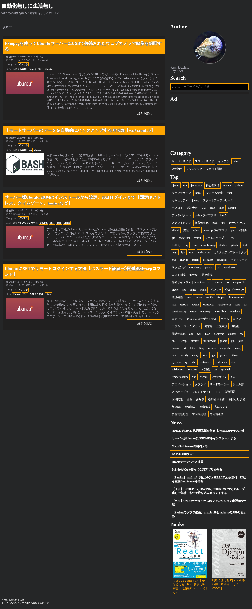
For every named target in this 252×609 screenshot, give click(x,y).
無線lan (176, 406)
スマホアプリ (180, 391)
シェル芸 (238, 384)
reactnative (205, 362)
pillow (234, 355)
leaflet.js (176, 244)
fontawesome (236, 297)
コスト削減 (178, 274)
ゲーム (225, 318)
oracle (175, 289)
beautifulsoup (207, 244)
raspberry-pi (224, 304)
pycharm (176, 362)
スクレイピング (181, 222)
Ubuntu (48, 69)
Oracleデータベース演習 (187, 461)
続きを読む (144, 113)
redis (237, 304)
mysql (237, 347)
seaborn (192, 369)
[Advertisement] (209, 126)
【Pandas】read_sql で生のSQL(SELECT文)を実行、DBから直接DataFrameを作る (209, 479)
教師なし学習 (237, 399)
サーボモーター (219, 384)
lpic (183, 252)
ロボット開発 (214, 168)
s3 (245, 304)
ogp (213, 355)
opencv (223, 355)
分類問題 (230, 391)
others (236, 161)
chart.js (184, 259)
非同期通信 (216, 414)
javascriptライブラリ (215, 230)
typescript (205, 311)
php (233, 230)
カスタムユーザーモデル (202, 318)
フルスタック (194, 168)
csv (241, 333)
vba (194, 376)
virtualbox (220, 311)
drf (223, 222)
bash (59, 223)
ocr (205, 355)
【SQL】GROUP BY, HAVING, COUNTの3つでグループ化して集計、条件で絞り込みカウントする (208, 491)
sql (186, 244)
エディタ (177, 318)
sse (215, 369)
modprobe (224, 347)
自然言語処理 (180, 414)
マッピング (178, 267)
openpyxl (208, 304)
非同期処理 (199, 414)
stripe (193, 311)
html (244, 244)
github (234, 244)
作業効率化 (201, 222)
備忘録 (208, 326)
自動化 (235, 326)
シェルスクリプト (216, 237)
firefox (195, 340)
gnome (223, 340)
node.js (195, 304)
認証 (186, 230)
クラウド (200, 384)
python (238, 185)
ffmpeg (32, 69)
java (241, 340)
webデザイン (219, 376)
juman (175, 347)
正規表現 (221, 326)
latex (192, 347)
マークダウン (192, 326)
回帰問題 (177, 399)
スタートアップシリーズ (25, 223)
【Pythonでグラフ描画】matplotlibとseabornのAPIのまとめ (209, 514)
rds (193, 362)
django (37, 150)
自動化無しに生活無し (27, 6)
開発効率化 (178, 333)
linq (201, 347)
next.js (184, 304)
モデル (193, 274)
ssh (30, 150)
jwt (184, 347)
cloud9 (232, 333)
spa (184, 289)
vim (194, 244)
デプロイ (177, 207)
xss (233, 376)
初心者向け (212, 185)
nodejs (195, 355)
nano (174, 355)
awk (199, 333)
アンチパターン (181, 215)
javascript (196, 185)
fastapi (195, 259)
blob (207, 333)
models (211, 347)
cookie (209, 297)
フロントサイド (204, 161)
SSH (40, 69)
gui (233, 340)
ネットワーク (238, 259)
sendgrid (221, 259)
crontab (218, 282)
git (173, 237)
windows (235, 311)
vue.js (203, 289)
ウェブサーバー (234, 289)
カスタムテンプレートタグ (230, 252)
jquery (195, 200)
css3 (212, 207)
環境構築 (177, 297)
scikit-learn (178, 369)
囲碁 (189, 399)
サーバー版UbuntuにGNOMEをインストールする (204, 438)
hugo (174, 252)
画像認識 (204, 406)
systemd (225, 369)
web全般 (177, 168)
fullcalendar (209, 340)
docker (223, 244)
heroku (232, 207)
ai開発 (243, 230)
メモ (218, 391)
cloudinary (195, 267)
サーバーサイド (181, 161)
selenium (208, 259)
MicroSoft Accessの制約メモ (189, 446)
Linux (67, 223)
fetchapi (182, 340)
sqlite (193, 289)
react (229, 192)
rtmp (233, 362)
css (227, 282)
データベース (237, 222)
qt (186, 362)
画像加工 (189, 406)
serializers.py (179, 311)
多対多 (200, 399)
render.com (221, 362)
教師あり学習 (216, 399)
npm (191, 252)
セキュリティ (180, 200)
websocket (204, 252)
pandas (209, 267)
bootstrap (219, 333)
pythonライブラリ (205, 215)
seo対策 (205, 369)
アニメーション (181, 384)
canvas (198, 297)
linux (221, 207)
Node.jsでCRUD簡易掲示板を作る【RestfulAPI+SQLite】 (209, 430)
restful (197, 237)
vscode (204, 376)
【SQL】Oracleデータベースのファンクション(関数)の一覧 (209, 502)
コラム (176, 326)
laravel (198, 192)
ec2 (232, 237)
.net (189, 297)
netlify (184, 355)
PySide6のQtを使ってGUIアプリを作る (197, 469)
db (173, 340)
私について (221, 406)
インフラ (23, 64)
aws (174, 259)
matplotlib (238, 282)
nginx (196, 230)
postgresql (184, 237)
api (191, 333)
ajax (204, 207)
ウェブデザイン (181, 192)
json (174, 304)
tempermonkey (180, 376)
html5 (223, 215)
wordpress (229, 267)
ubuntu (227, 185)
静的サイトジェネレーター (188, 282)
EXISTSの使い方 (183, 454)
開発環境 (207, 274)
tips (185, 185)
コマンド (238, 318)
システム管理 (19, 69)
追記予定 (192, 207)
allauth (175, 230)
